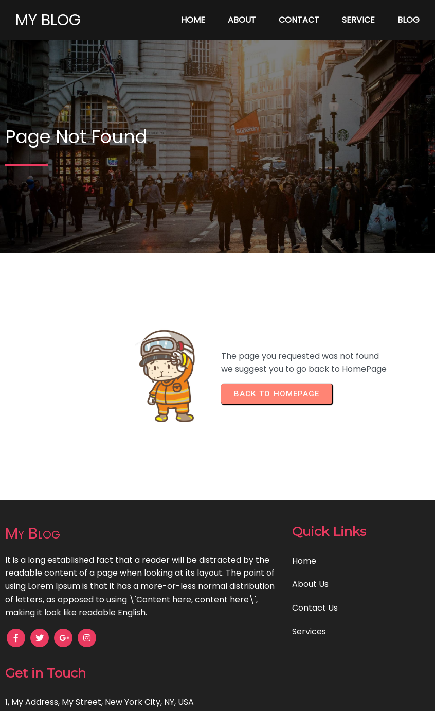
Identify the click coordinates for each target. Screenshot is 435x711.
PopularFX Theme (252, 696)
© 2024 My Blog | (181, 696)
